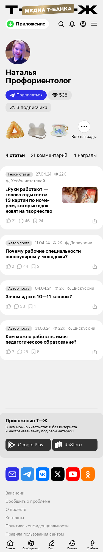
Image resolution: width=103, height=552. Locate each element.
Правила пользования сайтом (34, 534)
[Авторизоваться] (83, 24)
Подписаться (26, 95)
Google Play (25, 445)
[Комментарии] (24, 220)
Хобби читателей (25, 181)
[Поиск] (61, 24)
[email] (12, 474)
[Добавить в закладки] (37, 220)
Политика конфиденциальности (37, 526)
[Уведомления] (72, 24)
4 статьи (15, 155)
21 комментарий (49, 155)
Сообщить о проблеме (27, 501)
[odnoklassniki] (88, 474)
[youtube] (73, 474)
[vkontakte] (42, 474)
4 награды (85, 155)
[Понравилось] (10, 220)
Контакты (14, 518)
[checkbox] (94, 24)
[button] (60, 95)
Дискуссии (78, 243)
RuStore (68, 445)
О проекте (15, 510)
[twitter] (58, 474)
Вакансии (14, 493)
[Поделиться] (95, 221)
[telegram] (27, 474)
